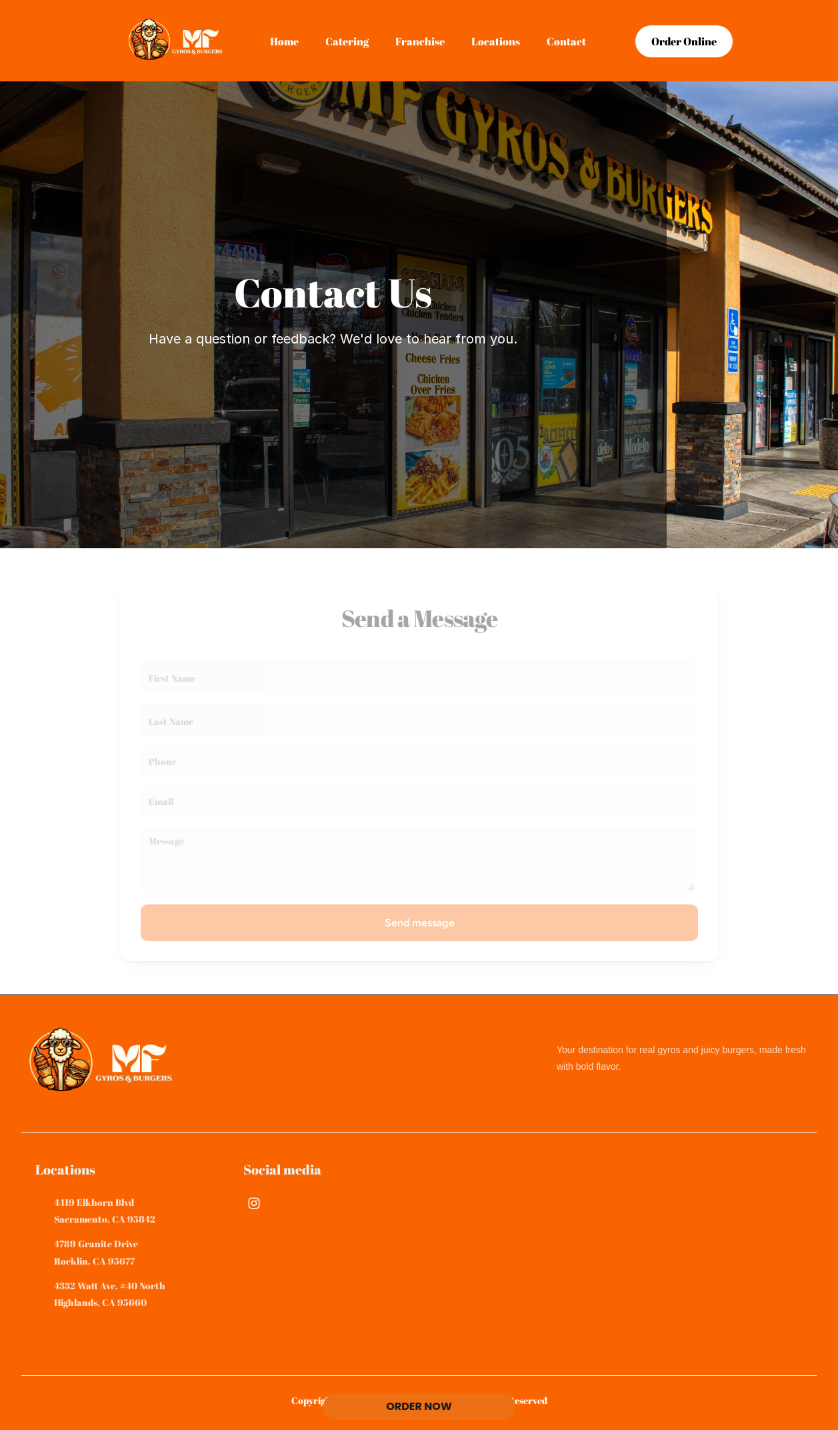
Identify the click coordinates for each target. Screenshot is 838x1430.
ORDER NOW (419, 1406)
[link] (684, 41)
